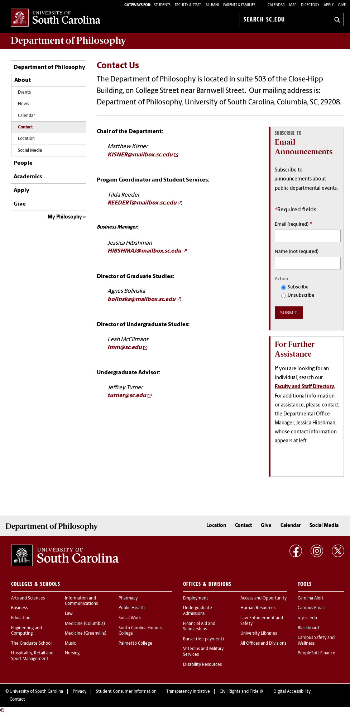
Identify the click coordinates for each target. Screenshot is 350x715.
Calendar (276, 5)
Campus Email (311, 608)
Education (20, 618)
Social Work (130, 618)
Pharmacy (128, 598)
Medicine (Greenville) (85, 633)
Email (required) (293, 224)
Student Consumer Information (126, 692)
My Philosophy (65, 217)
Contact (25, 127)
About (22, 80)
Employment (195, 598)
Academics (28, 177)
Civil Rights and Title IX (242, 692)
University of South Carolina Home (55, 18)
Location (26, 139)
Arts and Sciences (28, 598)
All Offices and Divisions (263, 643)
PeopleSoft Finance (316, 653)
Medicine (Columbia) (85, 624)
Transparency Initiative (188, 692)
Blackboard (308, 628)
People (23, 163)
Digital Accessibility (292, 692)
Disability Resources (202, 665)
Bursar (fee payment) (203, 639)
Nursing (72, 653)
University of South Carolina (36, 692)
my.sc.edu (307, 618)
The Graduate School (31, 643)
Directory (310, 5)
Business (19, 608)
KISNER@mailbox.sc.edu (140, 155)
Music (70, 643)
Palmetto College (135, 643)
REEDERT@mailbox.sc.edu (142, 203)
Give (342, 5)
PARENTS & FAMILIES (239, 5)
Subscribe (294, 287)
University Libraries (258, 633)
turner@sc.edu (126, 396)
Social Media (30, 151)
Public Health (132, 608)
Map (293, 5)
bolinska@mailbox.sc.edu (141, 299)
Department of (68, 40)
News (23, 104)
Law (69, 614)
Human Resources (257, 608)
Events (24, 92)
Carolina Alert (310, 598)
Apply (329, 5)
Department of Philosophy (49, 67)
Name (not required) (296, 251)
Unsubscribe (297, 295)
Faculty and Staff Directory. (305, 387)
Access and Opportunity (263, 598)
